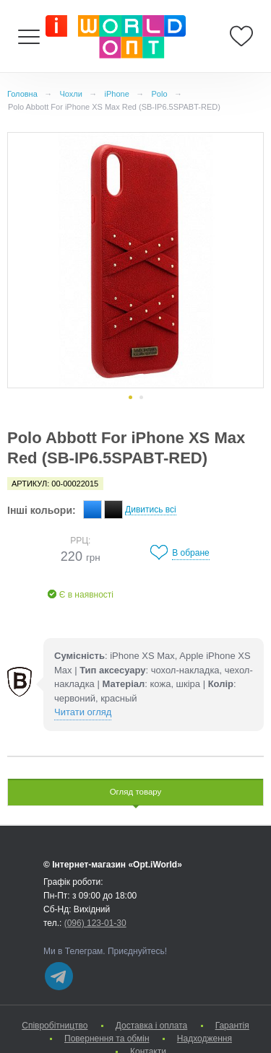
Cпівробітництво (54, 1026)
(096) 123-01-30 (95, 923)
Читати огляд (82, 712)
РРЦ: (80, 541)
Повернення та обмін (106, 1039)
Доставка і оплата (152, 1026)
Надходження (204, 1039)
